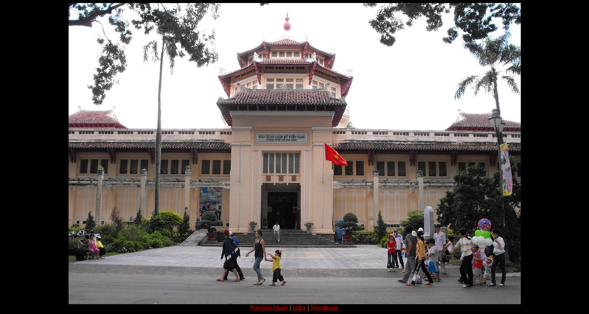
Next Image (324, 307)
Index (299, 307)
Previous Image (269, 307)
